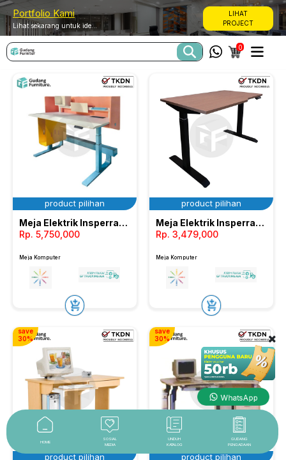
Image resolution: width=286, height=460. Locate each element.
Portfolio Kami (44, 13)
